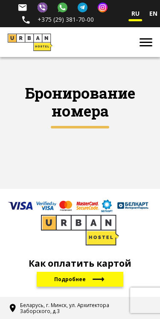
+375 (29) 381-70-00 (57, 19)
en (153, 13)
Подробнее (80, 279)
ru (135, 13)
